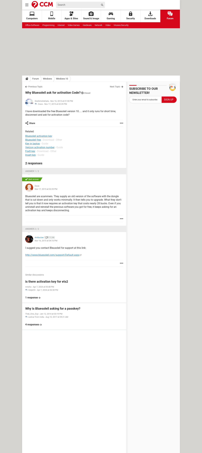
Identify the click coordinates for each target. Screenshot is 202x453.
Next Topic (115, 86)
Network (98, 25)
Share (32, 123)
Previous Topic (35, 86)
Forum (170, 16)
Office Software (32, 25)
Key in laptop (32, 143)
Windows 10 (62, 78)
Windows (47, 78)
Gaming (111, 16)
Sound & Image (91, 16)
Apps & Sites (71, 16)
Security (130, 16)
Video (107, 25)
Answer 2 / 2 (32, 229)
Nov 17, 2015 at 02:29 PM (55, 104)
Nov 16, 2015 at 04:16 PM (46, 240)
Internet (61, 25)
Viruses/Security (121, 25)
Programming (48, 25)
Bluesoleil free (33, 139)
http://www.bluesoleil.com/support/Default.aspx (52, 254)
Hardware (87, 25)
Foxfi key (30, 151)
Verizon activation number (39, 147)
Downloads (150, 16)
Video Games (74, 25)
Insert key (30, 154)
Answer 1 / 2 (32, 171)
